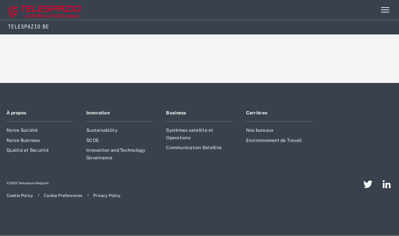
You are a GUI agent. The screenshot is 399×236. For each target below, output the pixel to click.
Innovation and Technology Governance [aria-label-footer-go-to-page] (115, 154)
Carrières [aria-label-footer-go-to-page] (257, 112)
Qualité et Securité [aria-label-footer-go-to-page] (28, 150)
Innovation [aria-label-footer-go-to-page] (98, 112)
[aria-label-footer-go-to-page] (368, 184)
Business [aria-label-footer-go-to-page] (176, 112)
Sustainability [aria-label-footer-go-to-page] (101, 130)
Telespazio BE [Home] (28, 26)
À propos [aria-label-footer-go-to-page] (16, 112)
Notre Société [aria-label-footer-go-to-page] (22, 130)
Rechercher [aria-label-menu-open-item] (371, 10)
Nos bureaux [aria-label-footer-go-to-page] (260, 130)
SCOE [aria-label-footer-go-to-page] (92, 140)
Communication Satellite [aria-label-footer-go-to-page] (194, 147)
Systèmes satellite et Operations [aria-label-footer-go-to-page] (189, 134)
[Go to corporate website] (32, 10)
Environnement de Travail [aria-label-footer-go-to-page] (274, 140)
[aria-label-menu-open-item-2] (385, 10)
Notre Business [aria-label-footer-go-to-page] (23, 140)
